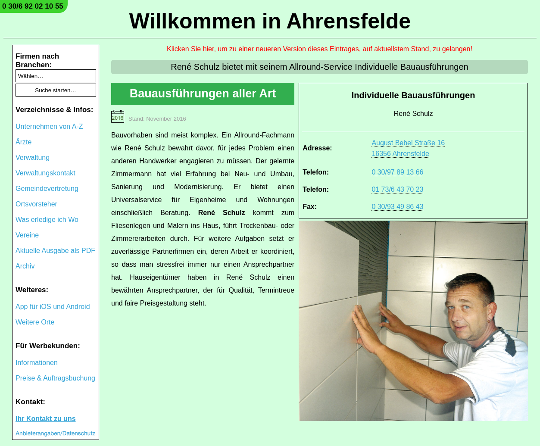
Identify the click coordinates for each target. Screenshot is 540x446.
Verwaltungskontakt (45, 173)
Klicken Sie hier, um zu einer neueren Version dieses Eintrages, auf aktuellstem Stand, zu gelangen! (319, 49)
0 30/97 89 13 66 (397, 172)
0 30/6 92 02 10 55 (32, 6)
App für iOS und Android (53, 306)
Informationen (37, 362)
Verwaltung (33, 157)
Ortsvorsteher (36, 204)
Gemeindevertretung (47, 188)
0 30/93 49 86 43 (397, 206)
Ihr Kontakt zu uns (46, 418)
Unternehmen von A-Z (49, 126)
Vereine (27, 235)
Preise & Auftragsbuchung (55, 378)
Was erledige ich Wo (47, 219)
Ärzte (23, 142)
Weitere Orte (35, 322)
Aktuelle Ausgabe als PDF (55, 250)
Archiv (25, 266)
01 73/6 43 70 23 (397, 189)
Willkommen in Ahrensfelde (270, 21)
